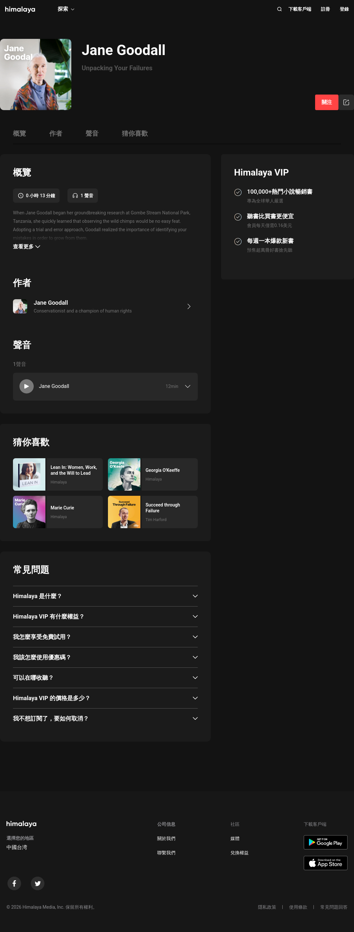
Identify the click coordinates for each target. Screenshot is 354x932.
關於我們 (166, 838)
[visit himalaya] (20, 9)
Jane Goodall (54, 386)
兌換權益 (239, 852)
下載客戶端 (300, 9)
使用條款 (298, 907)
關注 (327, 102)
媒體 (235, 838)
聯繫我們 (166, 852)
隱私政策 (267, 907)
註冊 (325, 9)
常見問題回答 (334, 907)
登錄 (344, 9)
